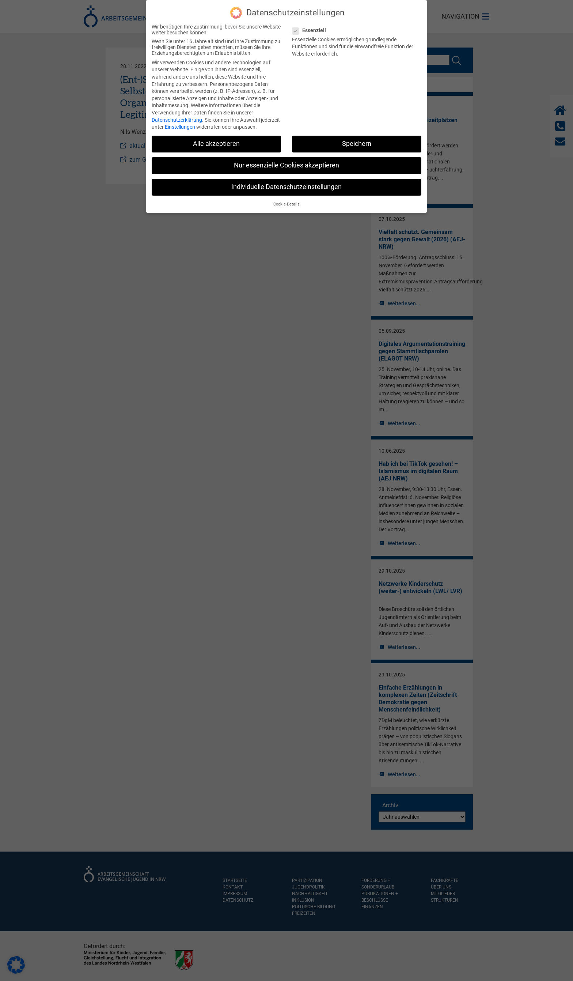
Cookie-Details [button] (286, 199)
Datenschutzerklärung (177, 114)
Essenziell (311, 25)
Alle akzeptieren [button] (216, 138)
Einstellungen (180, 122)
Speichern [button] (356, 138)
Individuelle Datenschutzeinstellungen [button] (286, 181)
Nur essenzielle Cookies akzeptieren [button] (286, 160)
